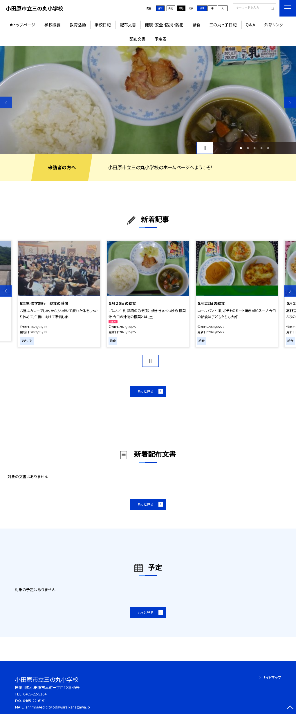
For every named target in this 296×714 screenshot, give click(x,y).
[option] (148, 100)
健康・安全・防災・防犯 (164, 25)
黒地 (181, 8)
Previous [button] (6, 102)
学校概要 (52, 25)
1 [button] (241, 148)
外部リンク (273, 25)
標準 (202, 8)
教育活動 (78, 25)
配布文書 (128, 25)
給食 (196, 25)
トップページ (24, 25)
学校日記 (103, 25)
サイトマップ (271, 677)
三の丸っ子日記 (223, 25)
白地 (170, 8)
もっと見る (146, 391)
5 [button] (268, 148)
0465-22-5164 (34, 694)
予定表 (160, 39)
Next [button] (290, 102)
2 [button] (248, 148)
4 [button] (261, 148)
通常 (160, 8)
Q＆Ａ (250, 25)
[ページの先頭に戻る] (290, 708)
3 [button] (254, 148)
